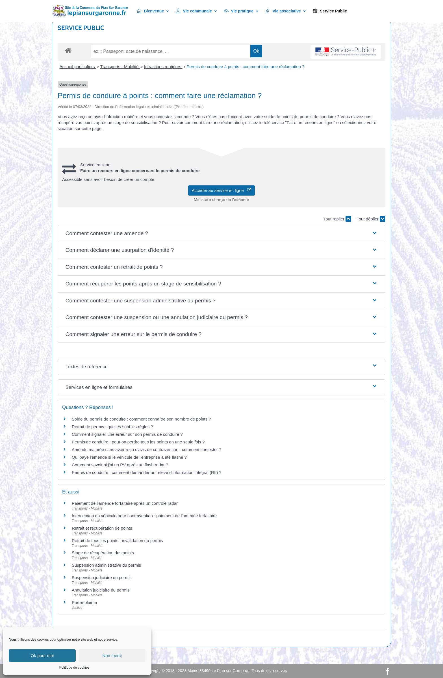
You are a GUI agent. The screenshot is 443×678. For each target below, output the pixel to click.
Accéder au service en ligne (221, 190)
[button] (221, 233)
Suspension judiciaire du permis (102, 577)
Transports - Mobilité (120, 66)
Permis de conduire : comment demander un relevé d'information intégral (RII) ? (147, 472)
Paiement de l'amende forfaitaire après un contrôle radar (125, 503)
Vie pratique (238, 11)
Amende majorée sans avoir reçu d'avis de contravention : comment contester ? (147, 449)
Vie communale (194, 11)
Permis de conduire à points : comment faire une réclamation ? (245, 66)
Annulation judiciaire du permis (100, 590)
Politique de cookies (74, 668)
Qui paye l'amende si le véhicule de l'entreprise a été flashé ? (129, 457)
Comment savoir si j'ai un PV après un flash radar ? (120, 464)
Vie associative (283, 11)
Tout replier (337, 219)
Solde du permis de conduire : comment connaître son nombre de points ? (141, 419)
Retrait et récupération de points (102, 528)
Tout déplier (371, 219)
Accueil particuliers (78, 66)
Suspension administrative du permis (106, 565)
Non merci (111, 655)
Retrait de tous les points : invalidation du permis (117, 540)
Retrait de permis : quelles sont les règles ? (112, 426)
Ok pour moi (42, 655)
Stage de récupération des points (103, 552)
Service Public (330, 11)
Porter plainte (84, 602)
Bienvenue (150, 11)
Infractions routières (163, 66)
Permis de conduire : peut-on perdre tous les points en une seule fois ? (138, 441)
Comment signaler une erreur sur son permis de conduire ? (127, 434)
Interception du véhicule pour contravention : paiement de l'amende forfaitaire (144, 515)
